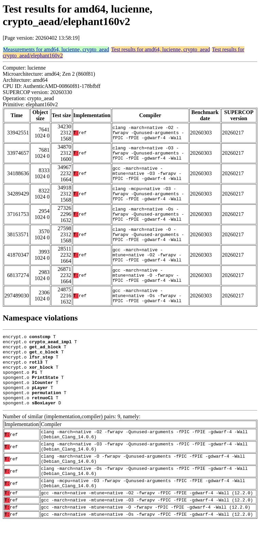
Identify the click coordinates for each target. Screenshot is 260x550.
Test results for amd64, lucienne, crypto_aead (160, 49)
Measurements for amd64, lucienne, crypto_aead (56, 49)
